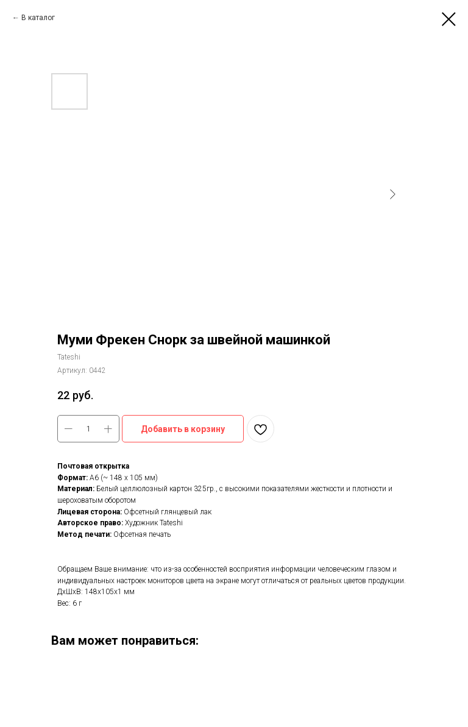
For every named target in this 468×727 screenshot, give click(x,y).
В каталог (38, 17)
